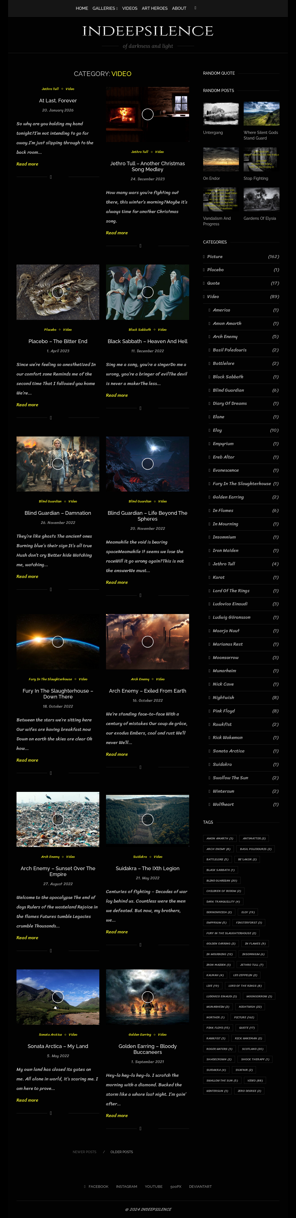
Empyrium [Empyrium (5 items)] (217, 923)
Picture (243, 256)
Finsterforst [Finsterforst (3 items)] (249, 923)
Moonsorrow (245, 657)
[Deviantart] (199, 1186)
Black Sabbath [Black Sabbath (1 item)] (221, 870)
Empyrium (245, 443)
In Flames (245, 510)
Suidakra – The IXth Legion (148, 868)
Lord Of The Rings (245, 590)
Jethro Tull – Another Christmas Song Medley (147, 166)
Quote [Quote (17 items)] (247, 1030)
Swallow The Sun (245, 777)
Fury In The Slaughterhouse (50, 679)
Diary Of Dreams (245, 403)
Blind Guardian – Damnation (58, 513)
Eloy (245, 430)
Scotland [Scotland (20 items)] (253, 1051)
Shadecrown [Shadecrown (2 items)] (219, 1062)
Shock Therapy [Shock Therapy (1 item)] (256, 1062)
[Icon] (148, 114)
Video (70, 89)
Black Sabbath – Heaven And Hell (147, 341)
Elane (245, 416)
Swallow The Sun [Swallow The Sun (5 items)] (223, 1083)
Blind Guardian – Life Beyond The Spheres (147, 516)
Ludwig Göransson (245, 617)
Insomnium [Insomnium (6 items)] (254, 955)
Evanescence (245, 470)
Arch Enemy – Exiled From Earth (147, 691)
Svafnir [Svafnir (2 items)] (244, 1073)
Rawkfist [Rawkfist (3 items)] (216, 1041)
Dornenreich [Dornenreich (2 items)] (219, 912)
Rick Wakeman (245, 737)
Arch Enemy (139, 679)
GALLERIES (104, 8)
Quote (243, 283)
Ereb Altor (245, 456)
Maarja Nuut (245, 630)
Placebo (50, 330)
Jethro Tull (50, 89)
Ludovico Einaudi (245, 603)
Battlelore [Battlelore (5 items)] (218, 859)
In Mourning (245, 523)
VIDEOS (129, 8)
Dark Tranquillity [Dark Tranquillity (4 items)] (223, 902)
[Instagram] (125, 1186)
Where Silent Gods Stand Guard (261, 135)
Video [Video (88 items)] (256, 1083)
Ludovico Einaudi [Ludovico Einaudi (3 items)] (222, 998)
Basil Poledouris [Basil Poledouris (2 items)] (256, 848)
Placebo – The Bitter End (58, 341)
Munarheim (245, 670)
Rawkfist (245, 724)
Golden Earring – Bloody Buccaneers (148, 1049)
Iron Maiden (245, 550)
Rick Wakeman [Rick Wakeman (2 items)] (249, 1041)
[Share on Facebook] (51, 177)
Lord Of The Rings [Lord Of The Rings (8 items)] (245, 987)
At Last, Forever (58, 100)
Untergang (213, 132)
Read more (27, 164)
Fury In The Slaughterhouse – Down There (58, 694)
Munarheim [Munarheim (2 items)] (218, 1009)
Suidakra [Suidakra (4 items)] (216, 1073)
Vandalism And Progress (217, 221)
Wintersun (245, 790)
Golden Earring (140, 1035)
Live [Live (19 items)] (213, 987)
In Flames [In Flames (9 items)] (256, 945)
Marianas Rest (245, 644)
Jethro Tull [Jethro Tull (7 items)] (252, 966)
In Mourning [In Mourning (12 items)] (220, 955)
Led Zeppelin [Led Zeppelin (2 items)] (246, 976)
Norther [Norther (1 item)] (216, 1019)
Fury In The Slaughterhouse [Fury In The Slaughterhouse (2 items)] (232, 934)
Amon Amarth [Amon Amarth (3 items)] (220, 838)
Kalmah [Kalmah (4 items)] (215, 976)
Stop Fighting (256, 178)
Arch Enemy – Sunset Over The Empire (58, 871)
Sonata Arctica (50, 1035)
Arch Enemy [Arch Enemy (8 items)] (219, 848)
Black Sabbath (139, 330)
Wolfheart (245, 804)
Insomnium (245, 537)
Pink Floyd (245, 710)
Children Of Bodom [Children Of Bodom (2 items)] (224, 891)
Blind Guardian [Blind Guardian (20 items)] (222, 881)
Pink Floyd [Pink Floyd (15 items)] (218, 1030)
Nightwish (245, 697)
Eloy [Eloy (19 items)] (248, 912)
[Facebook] (195, 7)
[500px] (174, 1186)
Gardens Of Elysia (260, 218)
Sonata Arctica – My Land (58, 1046)
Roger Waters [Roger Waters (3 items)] (220, 1051)
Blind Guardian (50, 501)
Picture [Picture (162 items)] (244, 1019)
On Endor (211, 178)
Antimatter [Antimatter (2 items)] (254, 838)
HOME (82, 8)
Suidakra (139, 857)
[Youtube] (152, 1186)
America (245, 309)
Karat (245, 577)
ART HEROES (155, 8)
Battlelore (245, 363)
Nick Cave (245, 684)
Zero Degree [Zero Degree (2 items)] (250, 1094)
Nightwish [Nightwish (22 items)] (250, 1009)
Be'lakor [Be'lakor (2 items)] (248, 859)
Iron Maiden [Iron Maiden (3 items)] (219, 966)
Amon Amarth (245, 323)
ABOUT (179, 8)
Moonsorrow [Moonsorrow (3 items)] (260, 998)
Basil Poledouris (245, 349)
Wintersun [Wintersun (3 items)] (217, 1094)
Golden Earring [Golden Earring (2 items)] (221, 945)
